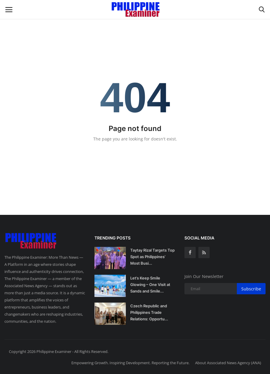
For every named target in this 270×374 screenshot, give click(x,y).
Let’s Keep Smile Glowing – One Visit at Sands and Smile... (150, 284)
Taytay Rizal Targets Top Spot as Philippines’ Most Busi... (152, 257)
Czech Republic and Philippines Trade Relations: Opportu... (149, 312)
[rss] (204, 252)
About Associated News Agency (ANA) (228, 362)
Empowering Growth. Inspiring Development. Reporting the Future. (130, 362)
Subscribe (251, 289)
